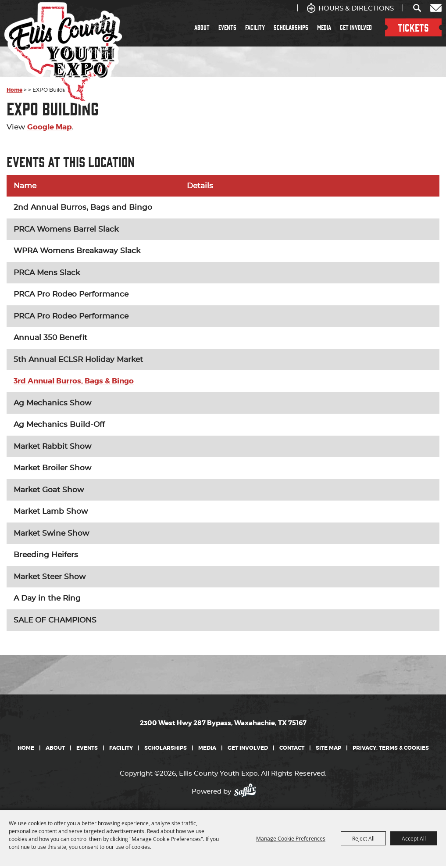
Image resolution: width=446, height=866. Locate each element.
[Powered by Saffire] (247, 789)
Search (417, 8)
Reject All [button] (363, 838)
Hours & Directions (356, 8)
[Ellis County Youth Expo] (63, 54)
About (202, 27)
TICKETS (413, 27)
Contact (291, 747)
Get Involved (356, 27)
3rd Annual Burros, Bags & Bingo (74, 381)
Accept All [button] (414, 838)
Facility (255, 27)
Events (227, 27)
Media (324, 27)
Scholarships (291, 27)
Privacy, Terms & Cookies (391, 747)
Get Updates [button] (436, 8)
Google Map (49, 127)
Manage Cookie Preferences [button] (290, 838)
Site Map (328, 747)
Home (26, 747)
